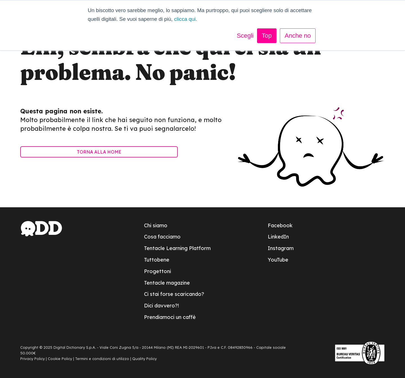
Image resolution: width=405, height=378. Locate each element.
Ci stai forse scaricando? (174, 294)
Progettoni (157, 271)
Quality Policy (144, 358)
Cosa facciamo (162, 236)
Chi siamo (155, 225)
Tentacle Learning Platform (177, 248)
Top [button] (267, 35)
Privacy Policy (32, 358)
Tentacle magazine (167, 283)
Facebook (280, 225)
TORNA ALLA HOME (99, 152)
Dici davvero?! (161, 305)
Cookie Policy (60, 358)
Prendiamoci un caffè (170, 317)
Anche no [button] (298, 35)
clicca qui (185, 19)
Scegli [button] (245, 35)
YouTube (278, 259)
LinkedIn (278, 236)
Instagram (281, 248)
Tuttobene (156, 259)
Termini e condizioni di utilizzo (102, 358)
